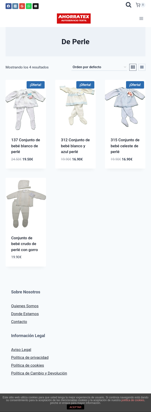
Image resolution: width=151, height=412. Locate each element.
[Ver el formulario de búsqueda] (128, 5)
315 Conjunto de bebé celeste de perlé (125, 146)
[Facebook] (9, 6)
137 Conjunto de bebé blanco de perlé (25, 146)
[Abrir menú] (141, 18)
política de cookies (132, 400)
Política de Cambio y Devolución (39, 373)
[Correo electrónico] (36, 6)
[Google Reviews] (22, 6)
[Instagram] (15, 6)
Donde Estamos (25, 313)
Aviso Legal (21, 349)
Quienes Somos (25, 306)
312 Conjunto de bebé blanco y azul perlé (75, 146)
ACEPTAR (75, 407)
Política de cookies (27, 365)
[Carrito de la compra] (140, 5)
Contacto (19, 321)
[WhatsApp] (29, 6)
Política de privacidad (30, 357)
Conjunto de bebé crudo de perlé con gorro (24, 244)
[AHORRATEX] (74, 18)
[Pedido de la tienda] (99, 67)
